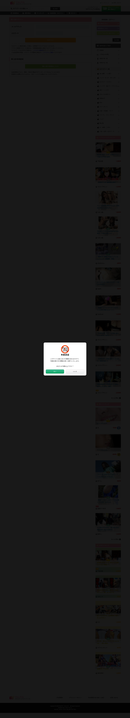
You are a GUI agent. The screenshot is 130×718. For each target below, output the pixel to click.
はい (55, 371)
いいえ (75, 371)
